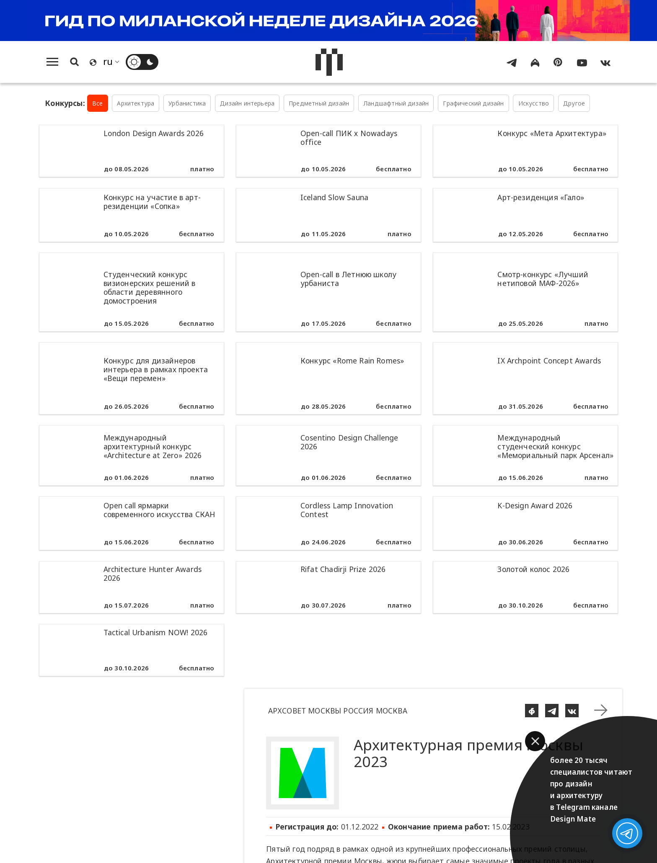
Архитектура (135, 103)
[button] (535, 741)
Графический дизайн (473, 103)
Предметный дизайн (319, 103)
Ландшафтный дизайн (396, 103)
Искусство (533, 103)
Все (97, 103)
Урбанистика (187, 103)
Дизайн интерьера (247, 103)
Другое (574, 103)
